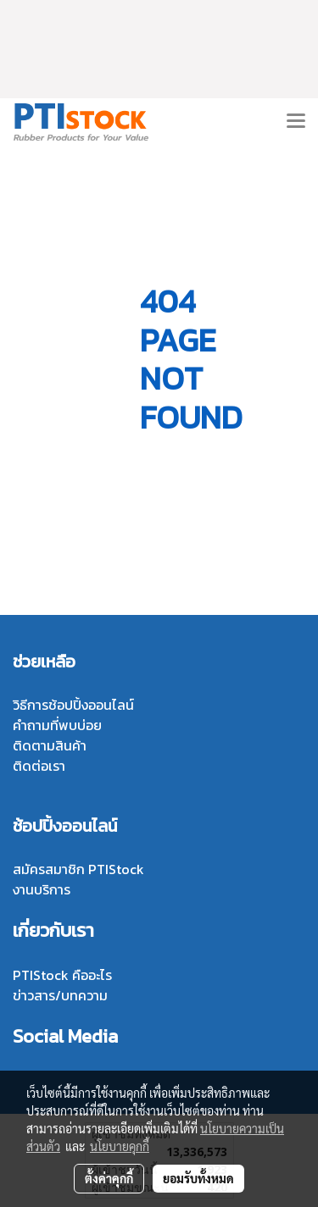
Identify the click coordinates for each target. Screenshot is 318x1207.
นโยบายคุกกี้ (119, 1146)
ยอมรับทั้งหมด (198, 1178)
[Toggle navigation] (296, 122)
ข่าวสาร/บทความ (60, 995)
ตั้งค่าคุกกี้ (109, 1178)
